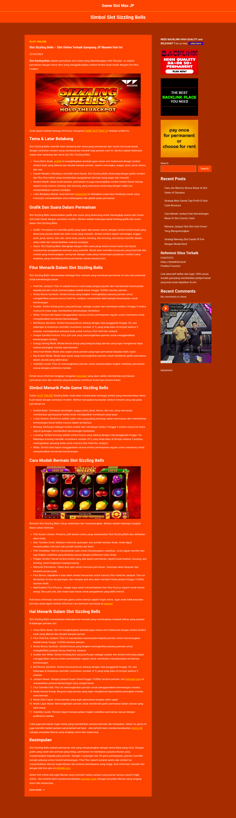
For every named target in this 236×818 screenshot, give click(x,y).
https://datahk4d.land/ (173, 261)
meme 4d (137, 728)
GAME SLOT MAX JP (96, 130)
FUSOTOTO (167, 257)
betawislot (166, 370)
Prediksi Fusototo (170, 265)
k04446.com (63, 768)
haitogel (108, 603)
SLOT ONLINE (37, 41)
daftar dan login (186, 273)
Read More (37, 790)
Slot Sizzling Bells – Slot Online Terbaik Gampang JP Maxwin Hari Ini (76, 47)
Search (164, 163)
